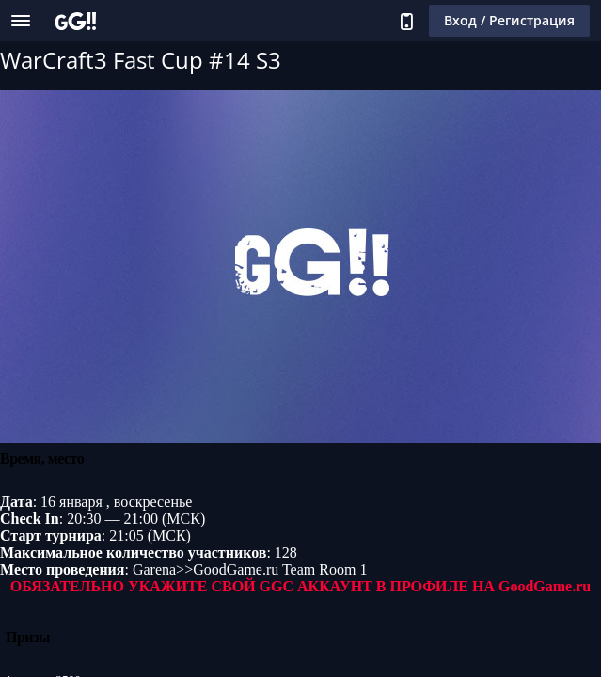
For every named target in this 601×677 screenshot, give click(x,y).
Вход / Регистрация (509, 20)
